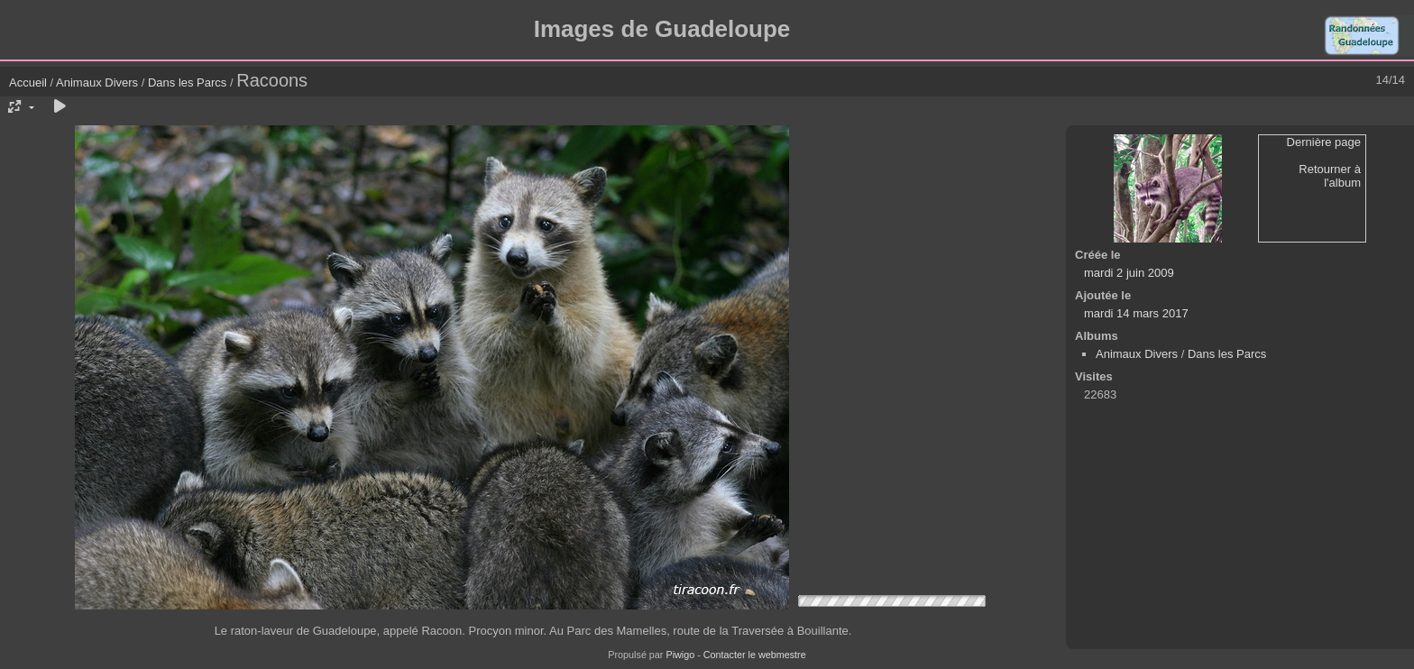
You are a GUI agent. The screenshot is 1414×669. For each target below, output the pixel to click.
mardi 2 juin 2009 (1129, 273)
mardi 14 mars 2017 (1136, 313)
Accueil (28, 82)
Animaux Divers (99, 82)
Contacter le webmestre (754, 654)
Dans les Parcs (187, 82)
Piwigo (680, 654)
